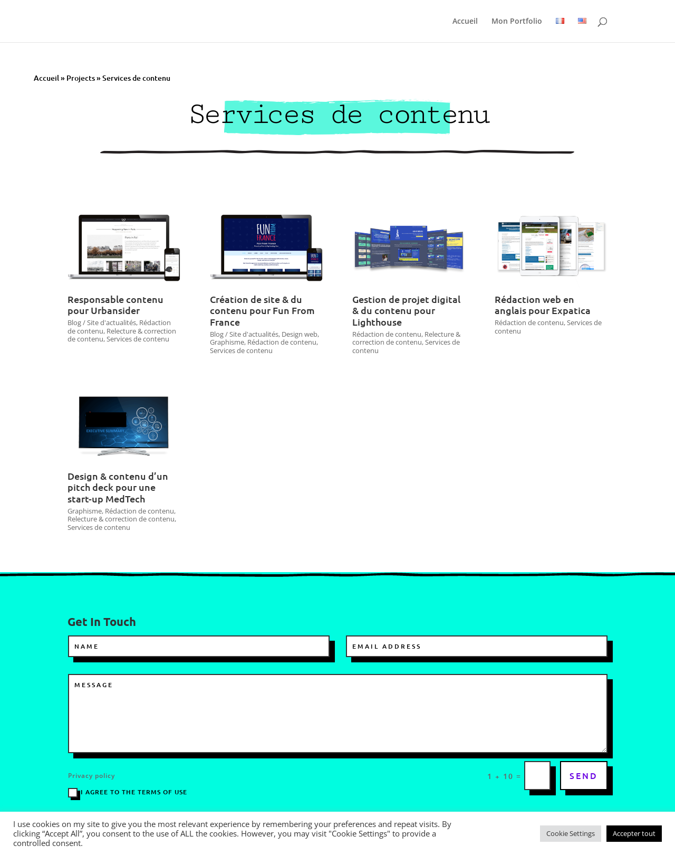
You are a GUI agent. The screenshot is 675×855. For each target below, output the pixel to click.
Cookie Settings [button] (570, 833)
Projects (80, 78)
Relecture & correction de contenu (406, 338)
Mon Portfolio (516, 21)
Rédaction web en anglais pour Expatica (543, 305)
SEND (584, 775)
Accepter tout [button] (634, 833)
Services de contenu (138, 339)
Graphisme (227, 342)
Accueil (465, 21)
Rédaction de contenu (281, 342)
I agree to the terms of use (127, 792)
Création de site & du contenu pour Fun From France (262, 310)
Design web (299, 334)
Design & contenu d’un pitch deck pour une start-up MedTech (118, 487)
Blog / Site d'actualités (102, 322)
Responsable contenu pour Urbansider (115, 305)
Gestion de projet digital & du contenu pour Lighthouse (406, 310)
